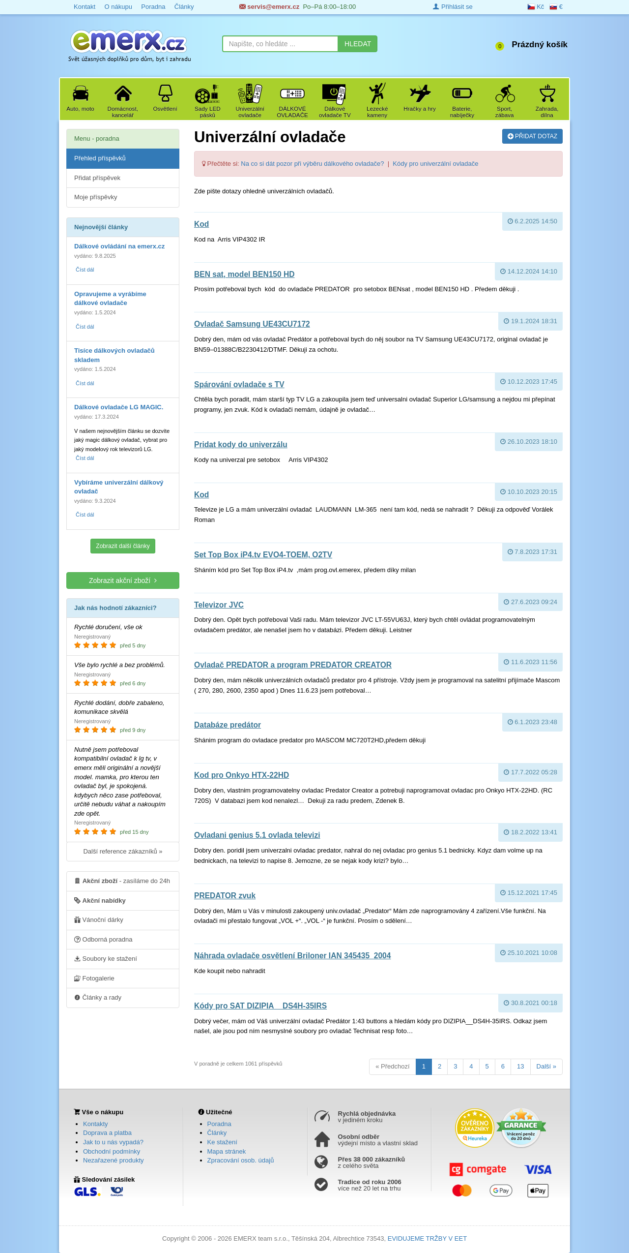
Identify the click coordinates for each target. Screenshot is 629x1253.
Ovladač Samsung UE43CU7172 (252, 324)
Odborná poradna (103, 939)
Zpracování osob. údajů (240, 1160)
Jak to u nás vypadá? (113, 1142)
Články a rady (97, 997)
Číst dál (85, 270)
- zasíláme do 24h (122, 880)
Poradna (153, 6)
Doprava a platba (107, 1132)
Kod (201, 494)
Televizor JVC (219, 605)
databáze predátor (227, 725)
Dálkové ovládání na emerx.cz (119, 246)
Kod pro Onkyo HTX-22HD (241, 775)
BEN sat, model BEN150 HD (244, 274)
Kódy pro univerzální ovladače (435, 163)
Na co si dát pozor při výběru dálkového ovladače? (312, 163)
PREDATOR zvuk (225, 895)
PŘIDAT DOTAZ (532, 136)
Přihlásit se (452, 6)
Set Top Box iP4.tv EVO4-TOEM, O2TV (263, 554)
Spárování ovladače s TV (239, 384)
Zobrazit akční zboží (123, 580)
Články (184, 6)
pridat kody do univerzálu (240, 444)
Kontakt (84, 6)
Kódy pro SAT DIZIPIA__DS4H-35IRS (260, 1006)
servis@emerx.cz (269, 6)
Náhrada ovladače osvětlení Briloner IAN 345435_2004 (292, 955)
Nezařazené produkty (113, 1160)
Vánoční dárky (98, 919)
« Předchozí (392, 1066)
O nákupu (118, 6)
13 (520, 1066)
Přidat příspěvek (97, 178)
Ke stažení (222, 1142)
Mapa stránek (226, 1151)
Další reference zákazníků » (122, 851)
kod (201, 224)
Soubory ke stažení (105, 958)
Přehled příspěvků (100, 158)
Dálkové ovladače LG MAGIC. (118, 407)
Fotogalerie (94, 978)
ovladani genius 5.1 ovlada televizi (257, 835)
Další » (546, 1066)
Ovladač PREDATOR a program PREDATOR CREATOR (293, 665)
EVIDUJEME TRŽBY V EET (427, 1238)
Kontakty (95, 1124)
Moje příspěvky (95, 197)
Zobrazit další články (122, 546)
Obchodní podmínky (111, 1151)
